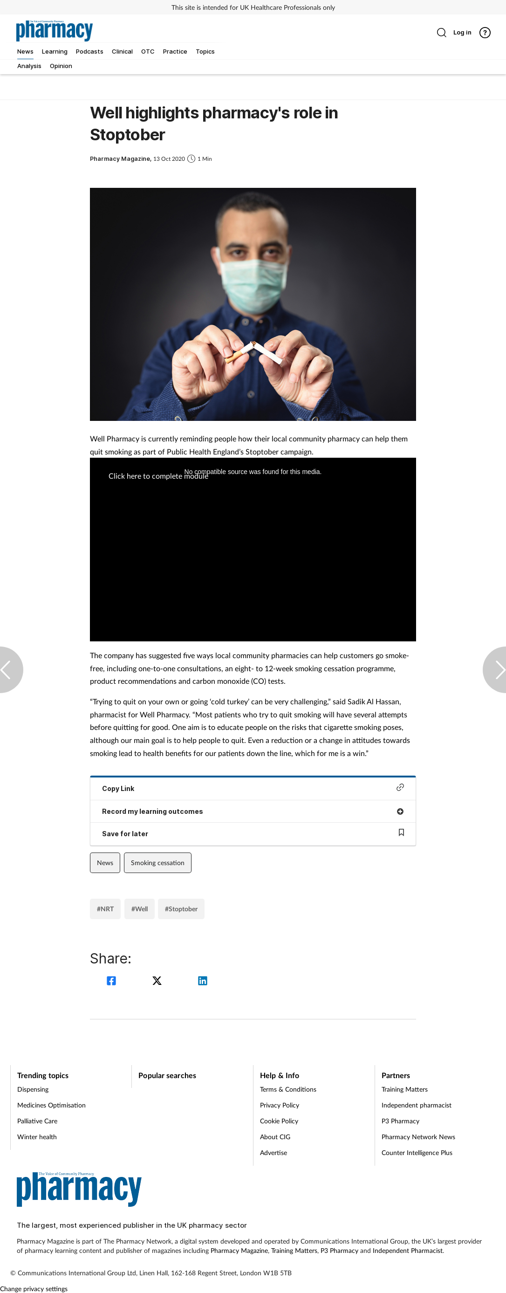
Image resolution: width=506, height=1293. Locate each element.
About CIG (275, 1137)
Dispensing (32, 1089)
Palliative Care (37, 1121)
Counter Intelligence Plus (417, 1152)
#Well (139, 909)
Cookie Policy (279, 1121)
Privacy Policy (279, 1105)
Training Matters (405, 1089)
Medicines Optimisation (51, 1105)
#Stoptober (181, 909)
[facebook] (112, 982)
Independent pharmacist (416, 1105)
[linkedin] (203, 982)
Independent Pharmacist (408, 1250)
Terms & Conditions (288, 1089)
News (105, 863)
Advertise (273, 1152)
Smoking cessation (158, 863)
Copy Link (253, 788)
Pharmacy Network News (418, 1137)
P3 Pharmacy (400, 1121)
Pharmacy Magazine (239, 1250)
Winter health (37, 1137)
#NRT (105, 909)
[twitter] (158, 982)
